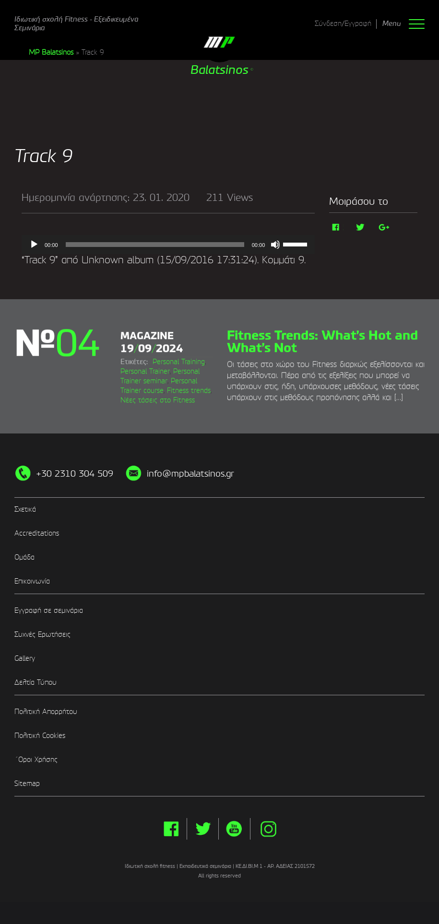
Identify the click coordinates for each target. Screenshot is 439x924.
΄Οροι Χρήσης (36, 780)
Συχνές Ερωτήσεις (42, 655)
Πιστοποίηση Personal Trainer (165, 405)
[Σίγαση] (275, 244)
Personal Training (146, 386)
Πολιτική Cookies (39, 756)
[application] (168, 244)
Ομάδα (24, 577)
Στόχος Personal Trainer (156, 376)
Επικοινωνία (32, 601)
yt (234, 849)
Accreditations (36, 553)
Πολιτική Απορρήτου (45, 732)
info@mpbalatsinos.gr (190, 494)
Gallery (24, 679)
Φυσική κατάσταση (173, 395)
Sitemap (27, 804)
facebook (171, 849)
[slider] (155, 244)
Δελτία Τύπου (35, 703)
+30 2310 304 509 (74, 494)
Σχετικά (25, 529)
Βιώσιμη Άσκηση (170, 366)
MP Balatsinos (51, 52)
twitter (202, 849)
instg (268, 849)
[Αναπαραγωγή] (34, 244)
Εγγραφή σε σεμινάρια (48, 631)
